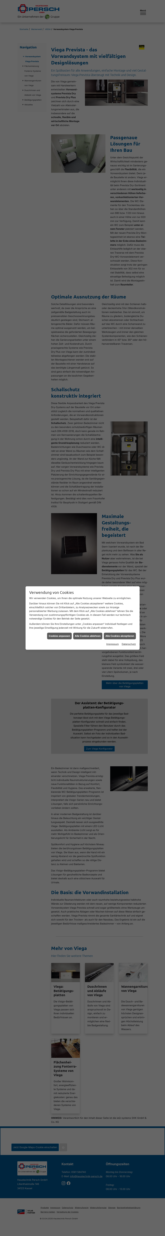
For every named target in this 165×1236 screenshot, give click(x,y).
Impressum (112, 612)
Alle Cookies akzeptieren (119, 604)
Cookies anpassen (59, 604)
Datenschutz (129, 612)
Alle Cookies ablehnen (88, 604)
